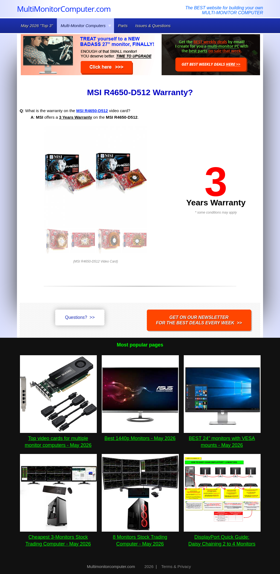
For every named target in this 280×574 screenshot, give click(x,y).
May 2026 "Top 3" (37, 25)
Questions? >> (80, 317)
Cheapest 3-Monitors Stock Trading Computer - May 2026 (58, 537)
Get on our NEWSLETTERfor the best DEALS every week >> (199, 320)
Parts (122, 25)
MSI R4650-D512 (92, 110)
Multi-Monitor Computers (86, 25)
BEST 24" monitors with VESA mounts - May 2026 (222, 438)
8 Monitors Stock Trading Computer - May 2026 (140, 537)
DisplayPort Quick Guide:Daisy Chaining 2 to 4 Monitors (222, 537)
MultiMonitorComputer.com (63, 9)
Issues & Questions (153, 25)
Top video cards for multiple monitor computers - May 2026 (58, 438)
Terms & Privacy (176, 566)
